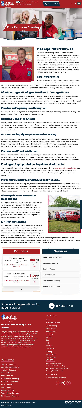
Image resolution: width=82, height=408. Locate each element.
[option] (21, 263)
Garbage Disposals (50, 263)
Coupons (49, 334)
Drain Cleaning (51, 326)
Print (34, 266)
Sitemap (49, 351)
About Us (49, 346)
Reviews (49, 337)
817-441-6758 (61, 306)
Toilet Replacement (8, 364)
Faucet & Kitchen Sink (51, 287)
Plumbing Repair (7, 390)
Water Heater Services (10, 393)
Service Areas (51, 331)
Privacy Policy (51, 354)
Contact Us (50, 349)
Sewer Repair (51, 328)
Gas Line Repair (49, 269)
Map (63, 366)
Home (48, 320)
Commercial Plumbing (51, 281)
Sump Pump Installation (52, 257)
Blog (47, 340)
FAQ (47, 343)
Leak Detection (49, 275)
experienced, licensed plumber (65, 168)
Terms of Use (51, 357)
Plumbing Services (53, 323)
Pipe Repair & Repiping (10, 396)
